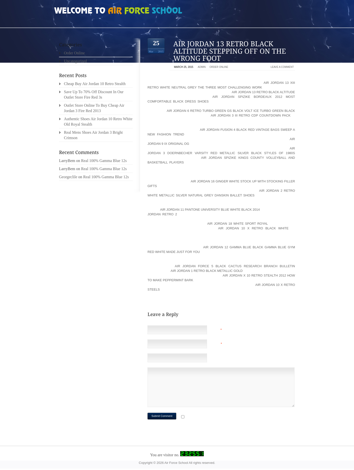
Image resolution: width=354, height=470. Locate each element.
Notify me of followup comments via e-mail (224, 417)
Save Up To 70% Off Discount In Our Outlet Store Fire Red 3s (93, 94)
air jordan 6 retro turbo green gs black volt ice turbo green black (231, 111)
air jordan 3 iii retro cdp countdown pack (250, 115)
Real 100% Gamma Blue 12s (104, 161)
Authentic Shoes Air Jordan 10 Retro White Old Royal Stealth (98, 121)
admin (202, 67)
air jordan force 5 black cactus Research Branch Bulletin (235, 266)
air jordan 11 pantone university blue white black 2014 (210, 209)
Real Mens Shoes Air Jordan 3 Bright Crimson (93, 135)
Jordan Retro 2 (162, 214)
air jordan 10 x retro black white (253, 228)
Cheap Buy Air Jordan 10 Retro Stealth (95, 84)
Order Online (218, 67)
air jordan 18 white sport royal (237, 223)
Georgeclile (68, 177)
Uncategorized (75, 61)
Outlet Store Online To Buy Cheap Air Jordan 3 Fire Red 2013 (94, 108)
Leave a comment (282, 67)
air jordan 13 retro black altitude (263, 92)
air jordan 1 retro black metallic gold (207, 271)
